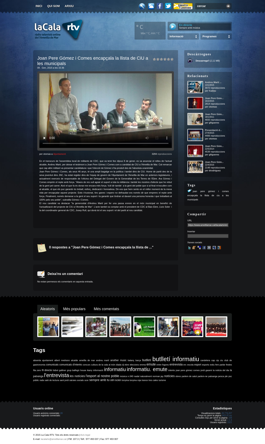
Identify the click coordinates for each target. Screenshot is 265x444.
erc (185, 364)
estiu (212, 364)
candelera (205, 360)
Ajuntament (59, 154)
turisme (162, 380)
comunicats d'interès (70, 364)
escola (190, 364)
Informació (176, 36)
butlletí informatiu (175, 359)
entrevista (176, 364)
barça (138, 360)
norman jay (158, 376)
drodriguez (215, 170)
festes (229, 364)
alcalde (74, 360)
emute (151, 364)
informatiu (115, 369)
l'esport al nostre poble (102, 376)
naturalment (146, 376)
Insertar (191, 231)
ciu (221, 360)
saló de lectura (52, 380)
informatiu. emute (147, 369)
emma (143, 364)
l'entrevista (56, 375)
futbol (55, 370)
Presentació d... (213, 130)
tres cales (153, 380)
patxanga (212, 376)
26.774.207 (227, 413)
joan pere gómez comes (188, 370)
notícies (169, 376)
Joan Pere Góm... (214, 98)
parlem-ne (203, 376)
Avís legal (85, 435)
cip (217, 360)
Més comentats (106, 309)
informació (98, 370)
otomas (213, 106)
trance (145, 380)
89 (61, 413)
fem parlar (220, 364)
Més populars (74, 309)
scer (86, 380)
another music (118, 360)
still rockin (115, 380)
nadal (136, 376)
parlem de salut (189, 376)
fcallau (212, 91)
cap (213, 360)
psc (230, 376)
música (123, 376)
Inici (39, 6)
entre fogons (163, 364)
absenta (37, 360)
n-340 (130, 376)
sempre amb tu (99, 380)
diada (118, 364)
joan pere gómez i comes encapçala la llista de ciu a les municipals (208, 195)
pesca (221, 376)
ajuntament (47, 360)
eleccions (134, 364)
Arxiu (69, 6)
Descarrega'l (202, 60)
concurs (86, 364)
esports (205, 364)
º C (139, 26)
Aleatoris (47, 309)
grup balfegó (73, 370)
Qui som (53, 6)
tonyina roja (135, 380)
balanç (131, 360)
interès (171, 370)
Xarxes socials (194, 242)
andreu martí (102, 360)
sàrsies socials (76, 380)
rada (42, 380)
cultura (94, 364)
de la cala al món (107, 364)
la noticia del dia (221, 370)
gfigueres (214, 122)
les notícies (77, 376)
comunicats (52, 364)
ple (226, 376)
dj (123, 364)
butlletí (146, 360)
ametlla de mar (87, 360)
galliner (62, 370)
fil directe (47, 370)
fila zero (37, 370)
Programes (209, 36)
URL (189, 220)
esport (197, 364)
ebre (127, 364)
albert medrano (62, 360)
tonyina (125, 380)
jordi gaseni (206, 370)
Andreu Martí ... (213, 82)
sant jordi (64, 380)
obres (178, 376)
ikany (89, 370)
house (83, 370)
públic (36, 380)
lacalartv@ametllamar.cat (53, 439)
